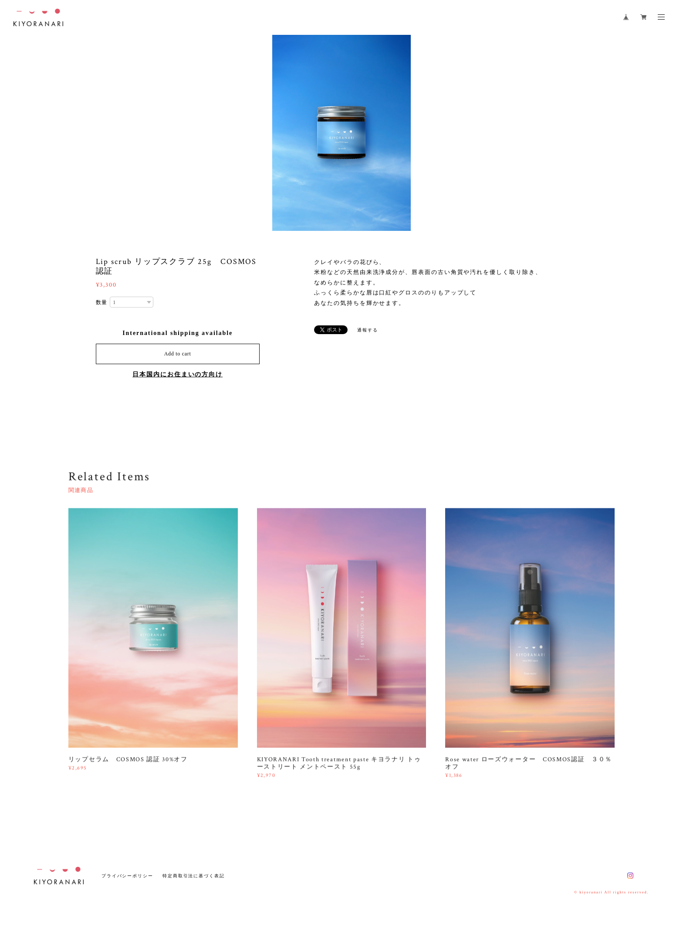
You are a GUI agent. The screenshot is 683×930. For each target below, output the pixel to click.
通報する (367, 330)
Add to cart (177, 354)
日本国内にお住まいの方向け (177, 374)
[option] (341, 133)
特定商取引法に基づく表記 (193, 875)
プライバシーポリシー (127, 875)
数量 (102, 302)
